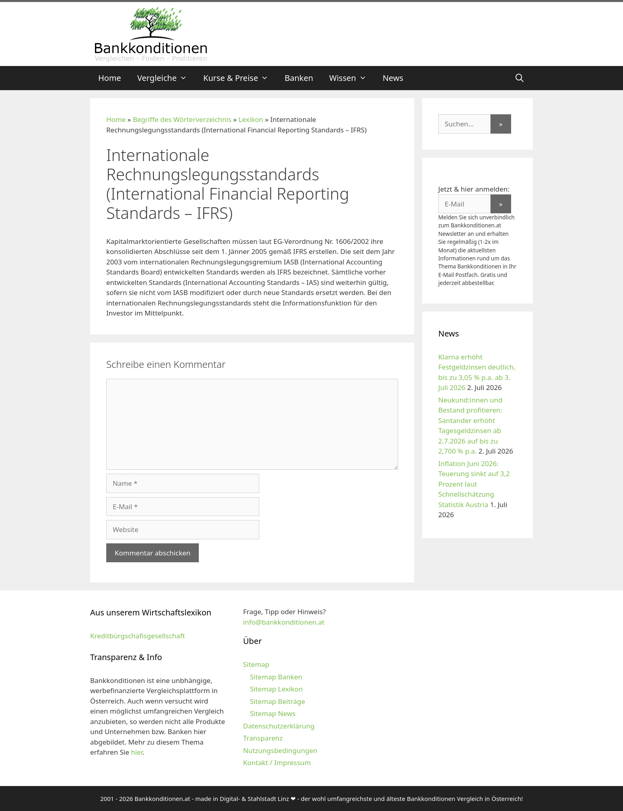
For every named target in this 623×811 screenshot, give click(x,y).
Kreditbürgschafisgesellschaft (137, 635)
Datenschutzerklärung (279, 726)
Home (109, 77)
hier (136, 752)
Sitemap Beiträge (277, 701)
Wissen (352, 78)
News (393, 77)
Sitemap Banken (276, 676)
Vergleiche (166, 78)
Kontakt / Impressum (277, 762)
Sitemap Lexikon (276, 688)
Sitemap (256, 664)
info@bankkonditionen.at (283, 622)
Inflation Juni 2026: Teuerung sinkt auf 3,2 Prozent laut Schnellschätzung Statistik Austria (474, 484)
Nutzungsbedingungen (280, 750)
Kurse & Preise (239, 78)
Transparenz (263, 738)
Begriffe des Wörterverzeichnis (182, 119)
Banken (299, 77)
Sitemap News (272, 713)
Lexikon (251, 119)
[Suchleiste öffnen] (519, 78)
